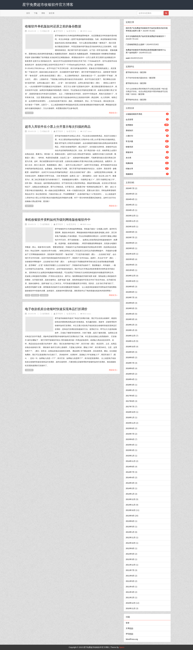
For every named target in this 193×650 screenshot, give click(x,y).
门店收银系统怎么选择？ (136, 44)
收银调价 (30, 370)
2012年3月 (130, 559)
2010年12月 (131, 603)
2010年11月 (131, 608)
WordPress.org (132, 639)
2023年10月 (131, 226)
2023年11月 (131, 221)
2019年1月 (130, 330)
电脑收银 (129, 163)
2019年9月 (130, 287)
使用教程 (46, 224)
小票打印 (129, 136)
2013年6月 (130, 521)
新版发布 (129, 152)
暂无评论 (72, 31)
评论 (129, 634)
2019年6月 (130, 303)
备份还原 (30, 113)
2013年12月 (131, 499)
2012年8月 (130, 548)
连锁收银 (44, 295)
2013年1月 (130, 532)
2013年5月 (130, 527)
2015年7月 (130, 434)
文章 (129, 628)
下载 (35, 13)
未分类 (128, 158)
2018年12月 (131, 336)
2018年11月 (131, 341)
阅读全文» (113, 113)
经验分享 (46, 31)
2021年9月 (130, 270)
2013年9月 (130, 516)
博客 (43, 13)
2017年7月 (130, 407)
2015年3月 (130, 450)
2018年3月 (130, 385)
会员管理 (129, 119)
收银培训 (129, 147)
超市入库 (30, 206)
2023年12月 (131, 216)
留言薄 (51, 13)
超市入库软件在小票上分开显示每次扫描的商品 (58, 126)
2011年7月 (130, 570)
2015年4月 (130, 445)
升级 (28, 295)
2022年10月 (131, 254)
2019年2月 (130, 325)
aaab (128, 58)
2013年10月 (131, 510)
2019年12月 (131, 276)
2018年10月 (131, 347)
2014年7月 (130, 472)
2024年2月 (130, 205)
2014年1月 (130, 494)
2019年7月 (130, 297)
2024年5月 (130, 194)
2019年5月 (130, 308)
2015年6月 (130, 439)
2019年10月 (131, 281)
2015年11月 (131, 423)
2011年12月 (131, 565)
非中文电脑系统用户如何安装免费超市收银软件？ (146, 36)
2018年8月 (130, 357)
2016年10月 (131, 412)
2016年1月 (130, 417)
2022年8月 (130, 265)
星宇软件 (59, 31)
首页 (28, 13)
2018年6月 (130, 368)
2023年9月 (130, 232)
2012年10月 (131, 543)
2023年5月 (130, 248)
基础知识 (129, 130)
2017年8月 (130, 401)
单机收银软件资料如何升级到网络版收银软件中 (58, 219)
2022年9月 (130, 259)
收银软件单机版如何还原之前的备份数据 (53, 26)
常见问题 (129, 141)
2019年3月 (130, 319)
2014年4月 (130, 477)
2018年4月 (130, 379)
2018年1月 (130, 390)
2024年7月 (130, 188)
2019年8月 (130, 292)
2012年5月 (130, 554)
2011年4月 (130, 587)
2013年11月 (131, 505)
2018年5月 (130, 374)
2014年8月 (130, 467)
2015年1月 (130, 456)
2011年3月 (130, 592)
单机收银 (35, 295)
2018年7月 (130, 363)
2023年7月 (130, 237)
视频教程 (129, 174)
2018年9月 (130, 352)
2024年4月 (130, 199)
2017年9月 (130, 396)
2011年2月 (130, 597)
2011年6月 (130, 576)
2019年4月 (130, 314)
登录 (127, 623)
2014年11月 (131, 461)
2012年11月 (131, 537)
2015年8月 (130, 428)
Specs (121, 647)
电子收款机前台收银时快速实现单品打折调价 (56, 309)
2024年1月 (130, 210)
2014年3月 (130, 483)
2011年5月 (130, 581)
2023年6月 (130, 243)
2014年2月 (130, 488)
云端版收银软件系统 (134, 114)
